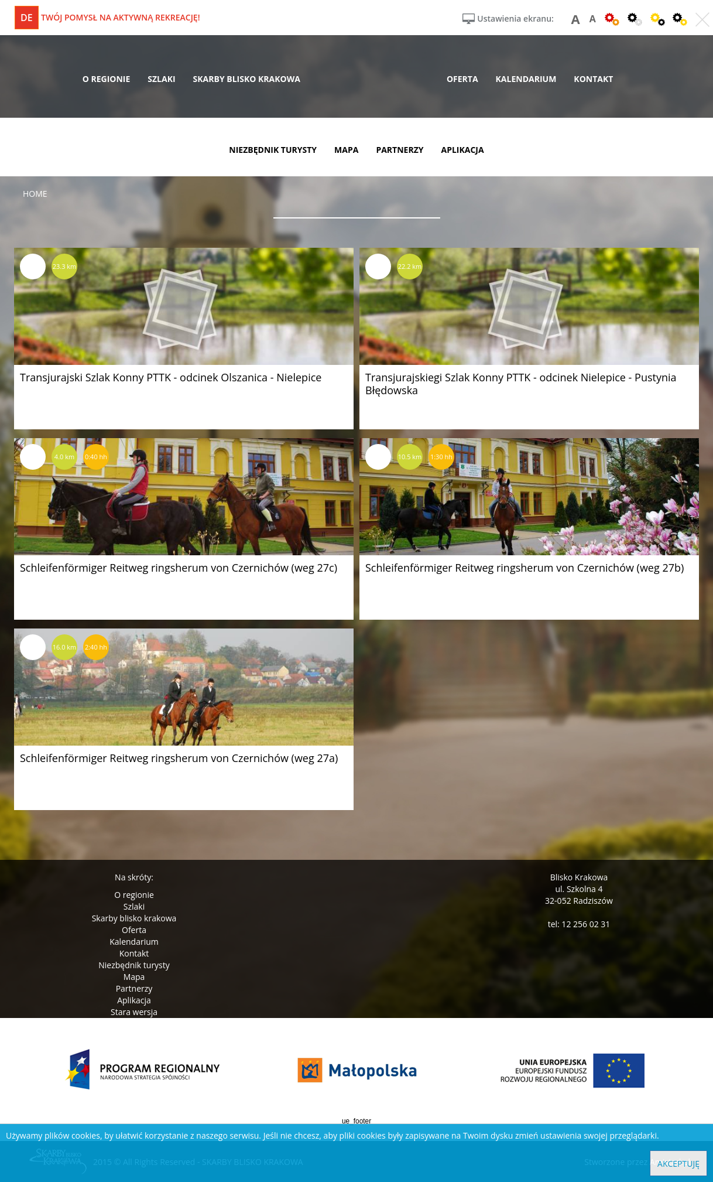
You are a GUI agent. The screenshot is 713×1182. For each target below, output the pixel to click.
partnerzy (399, 149)
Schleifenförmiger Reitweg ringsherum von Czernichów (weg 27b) (524, 568)
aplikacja (462, 149)
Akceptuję (678, 1163)
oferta (462, 78)
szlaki (161, 78)
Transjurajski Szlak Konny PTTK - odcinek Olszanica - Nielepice (170, 377)
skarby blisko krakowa (246, 78)
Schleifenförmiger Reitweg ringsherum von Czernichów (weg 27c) (178, 568)
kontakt (593, 78)
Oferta (134, 929)
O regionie (134, 894)
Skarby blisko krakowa (134, 918)
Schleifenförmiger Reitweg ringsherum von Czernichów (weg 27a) (179, 758)
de (26, 17)
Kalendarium (133, 941)
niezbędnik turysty (273, 149)
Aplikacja (134, 1000)
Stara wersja (134, 1011)
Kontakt (134, 953)
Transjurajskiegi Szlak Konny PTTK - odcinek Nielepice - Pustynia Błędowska (521, 383)
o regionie (107, 78)
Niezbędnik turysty (134, 965)
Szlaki (134, 906)
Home (35, 193)
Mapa (134, 976)
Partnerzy (134, 988)
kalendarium (526, 78)
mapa (346, 149)
